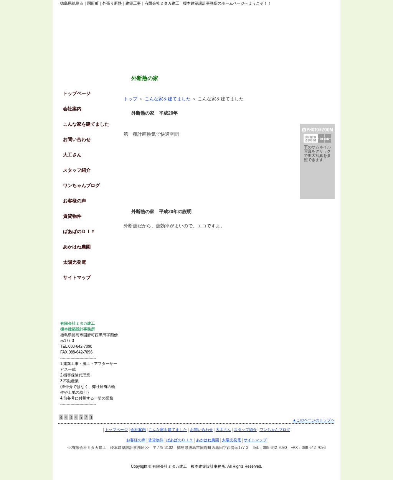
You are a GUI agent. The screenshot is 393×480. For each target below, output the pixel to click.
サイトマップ (77, 277)
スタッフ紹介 (77, 170)
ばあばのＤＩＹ (79, 231)
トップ (130, 99)
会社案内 (72, 109)
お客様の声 (74, 201)
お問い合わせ (77, 139)
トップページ (77, 93)
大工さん (72, 155)
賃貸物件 (72, 216)
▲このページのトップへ (313, 420)
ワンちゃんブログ (81, 185)
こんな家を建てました (86, 124)
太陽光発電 (74, 262)
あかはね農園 (77, 247)
